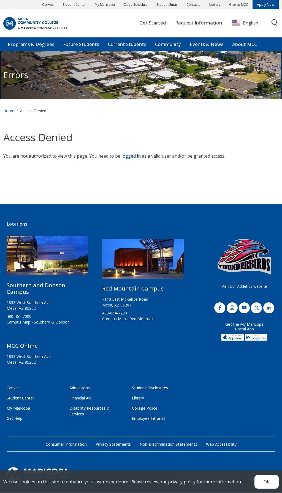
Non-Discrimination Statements (168, 445)
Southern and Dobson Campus (36, 290)
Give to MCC (238, 4)
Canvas (48, 4)
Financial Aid (80, 399)
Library (214, 4)
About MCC (244, 45)
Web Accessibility (221, 445)
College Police (144, 409)
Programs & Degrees (31, 45)
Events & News (206, 45)
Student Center (74, 4)
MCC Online (22, 346)
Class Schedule (136, 4)
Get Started (152, 24)
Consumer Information (66, 445)
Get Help (14, 419)
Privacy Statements (113, 445)
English (245, 24)
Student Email (167, 4)
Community (168, 45)
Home (8, 111)
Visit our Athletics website (244, 287)
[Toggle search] (274, 24)
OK (267, 482)
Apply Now (265, 4)
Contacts (193, 4)
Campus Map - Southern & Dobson (38, 323)
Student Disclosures (150, 388)
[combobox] (249, 24)
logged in (131, 157)
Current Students (127, 45)
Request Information (198, 24)
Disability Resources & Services (89, 412)
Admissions (79, 388)
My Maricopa (105, 4)
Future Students (81, 45)
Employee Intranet (148, 419)
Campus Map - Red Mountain (128, 319)
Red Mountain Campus (133, 289)
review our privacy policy (170, 482)
